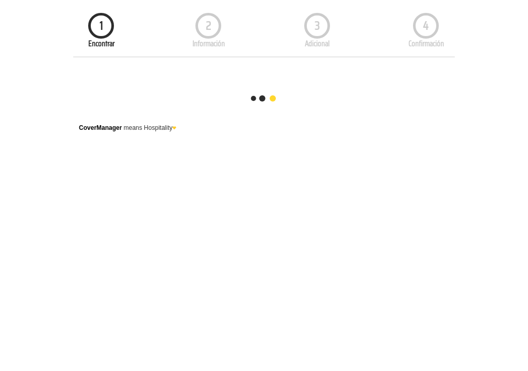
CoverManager (100, 127)
